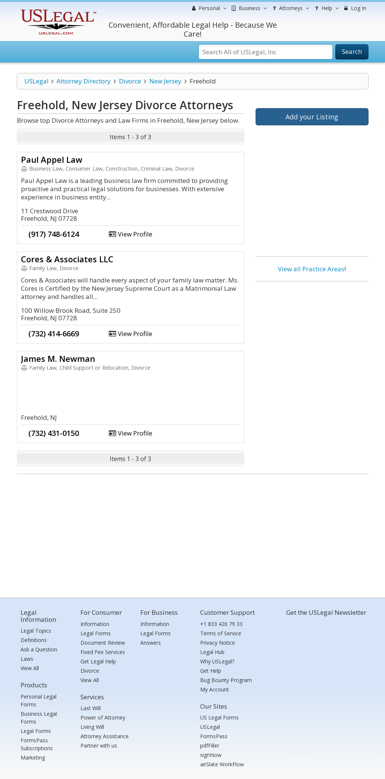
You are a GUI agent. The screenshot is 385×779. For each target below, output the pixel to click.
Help (325, 8)
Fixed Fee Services (102, 652)
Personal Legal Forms (38, 700)
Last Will (90, 708)
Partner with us (98, 745)
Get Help (210, 670)
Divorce (130, 81)
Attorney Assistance (104, 736)
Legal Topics (36, 630)
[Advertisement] (312, 335)
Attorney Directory (83, 81)
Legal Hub (212, 652)
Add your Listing (311, 116)
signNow (210, 754)
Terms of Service (220, 633)
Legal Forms (36, 730)
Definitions (34, 640)
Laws (27, 658)
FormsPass (213, 736)
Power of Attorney (102, 717)
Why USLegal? (217, 661)
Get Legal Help (98, 661)
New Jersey (165, 81)
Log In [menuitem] (354, 8)
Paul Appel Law (51, 159)
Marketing (33, 757)
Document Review (102, 642)
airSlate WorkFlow (222, 764)
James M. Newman (58, 358)
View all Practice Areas (311, 269)
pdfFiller (209, 745)
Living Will (92, 726)
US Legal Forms (219, 717)
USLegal (36, 81)
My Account (214, 689)
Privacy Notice (217, 642)
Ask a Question (39, 649)
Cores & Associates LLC (67, 259)
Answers (150, 642)
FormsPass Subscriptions (37, 744)
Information (94, 623)
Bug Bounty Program (226, 680)
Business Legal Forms (39, 717)
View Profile (131, 234)
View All (30, 668)
